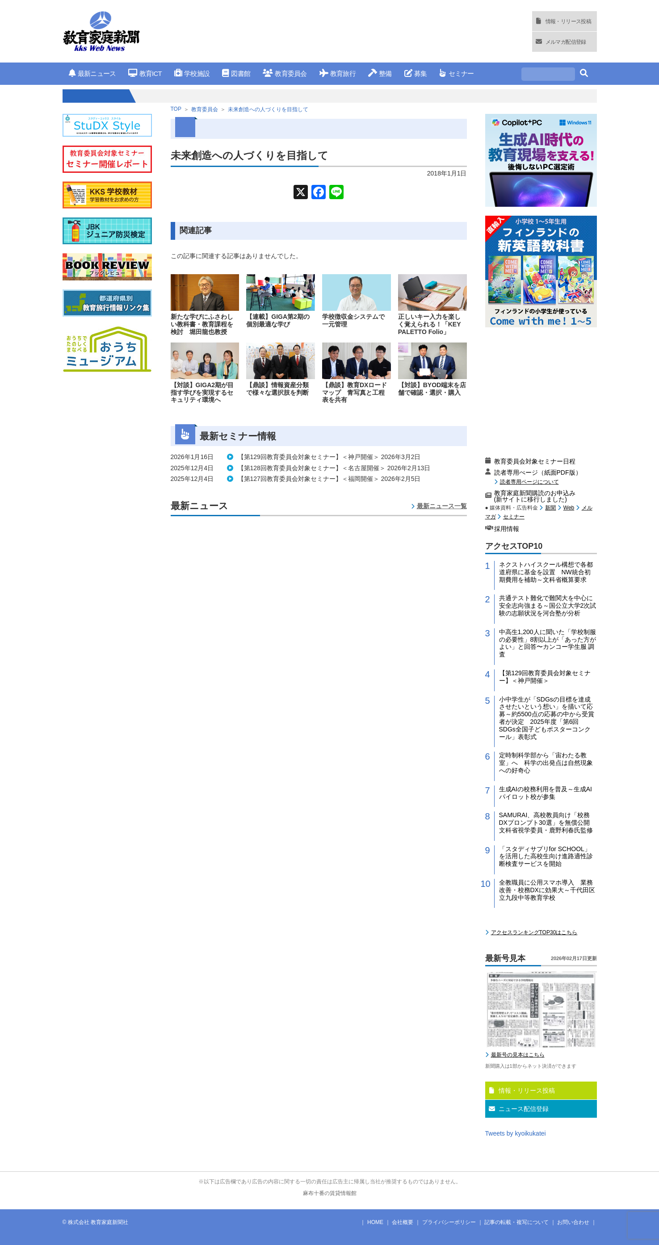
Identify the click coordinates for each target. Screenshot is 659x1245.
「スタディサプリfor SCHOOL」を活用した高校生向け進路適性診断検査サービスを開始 (546, 856)
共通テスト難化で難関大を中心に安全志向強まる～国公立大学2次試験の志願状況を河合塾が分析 (547, 605)
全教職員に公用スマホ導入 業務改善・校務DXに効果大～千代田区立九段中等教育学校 (547, 890)
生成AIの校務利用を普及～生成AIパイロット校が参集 (545, 792)
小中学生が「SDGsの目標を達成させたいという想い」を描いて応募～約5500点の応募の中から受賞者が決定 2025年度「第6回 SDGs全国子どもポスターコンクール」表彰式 (546, 718)
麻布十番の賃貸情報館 (330, 1193)
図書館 (236, 73)
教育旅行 (337, 73)
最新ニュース (92, 73)
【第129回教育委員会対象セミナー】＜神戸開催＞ (545, 676)
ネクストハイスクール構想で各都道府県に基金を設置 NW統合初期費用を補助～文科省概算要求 (546, 572)
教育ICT (145, 73)
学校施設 (192, 73)
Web (568, 508)
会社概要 (402, 1222)
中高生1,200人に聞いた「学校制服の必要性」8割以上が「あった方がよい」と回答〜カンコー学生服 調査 (547, 643)
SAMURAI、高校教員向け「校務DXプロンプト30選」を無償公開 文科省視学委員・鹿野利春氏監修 (547, 822)
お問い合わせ (573, 1222)
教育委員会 (285, 73)
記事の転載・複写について (516, 1222)
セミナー (456, 73)
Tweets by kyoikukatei (515, 1133)
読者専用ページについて (529, 482)
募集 (415, 73)
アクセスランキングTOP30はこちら (534, 932)
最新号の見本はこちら (518, 1055)
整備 (380, 73)
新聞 (550, 508)
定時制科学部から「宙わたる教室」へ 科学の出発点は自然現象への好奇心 (546, 763)
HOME (375, 1222)
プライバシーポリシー (449, 1222)
